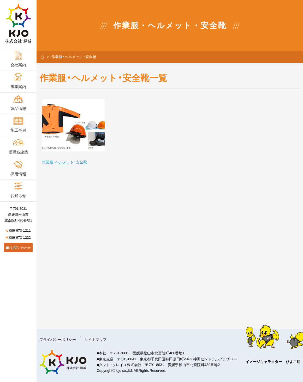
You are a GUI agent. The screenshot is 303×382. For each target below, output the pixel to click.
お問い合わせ (18, 247)
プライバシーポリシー (57, 339)
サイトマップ (95, 339)
